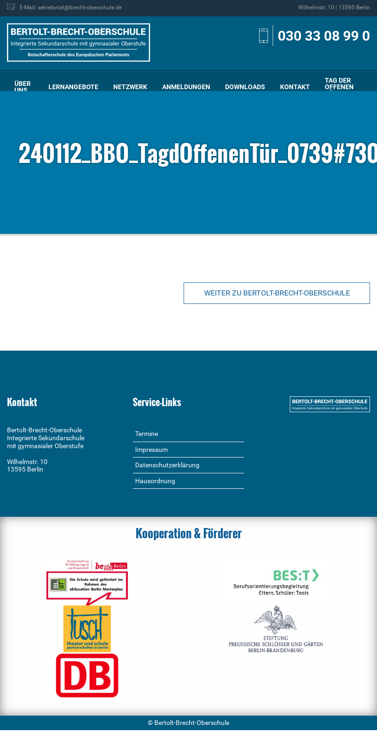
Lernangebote (73, 87)
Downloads (245, 87)
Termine (146, 433)
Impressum (151, 449)
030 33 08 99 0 (324, 36)
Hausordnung (155, 481)
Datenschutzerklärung (167, 465)
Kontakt (295, 87)
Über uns (22, 87)
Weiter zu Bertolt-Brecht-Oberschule (277, 293)
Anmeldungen (186, 87)
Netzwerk (130, 87)
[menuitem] (24, 86)
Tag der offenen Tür (339, 87)
